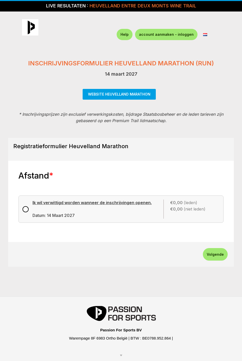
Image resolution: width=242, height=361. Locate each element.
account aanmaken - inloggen (166, 34)
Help (124, 34)
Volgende (215, 254)
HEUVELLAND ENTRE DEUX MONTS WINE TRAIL (143, 5)
